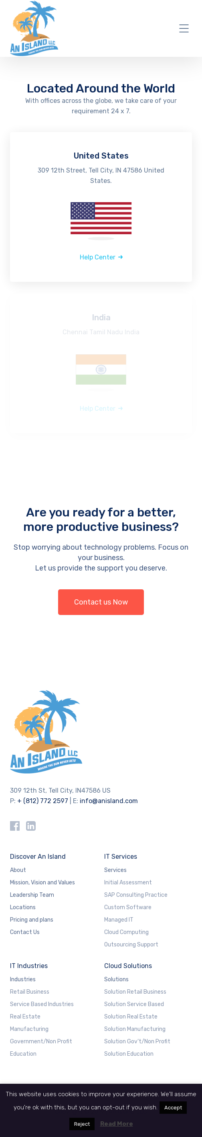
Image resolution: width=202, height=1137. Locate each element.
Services (115, 870)
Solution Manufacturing (135, 1029)
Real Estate (25, 1016)
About (18, 870)
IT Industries (29, 966)
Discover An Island (38, 856)
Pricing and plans (31, 919)
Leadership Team (32, 895)
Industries (23, 979)
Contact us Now (101, 602)
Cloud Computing (126, 932)
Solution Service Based (134, 1004)
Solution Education (129, 1054)
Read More (116, 1123)
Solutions (116, 979)
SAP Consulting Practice (136, 895)
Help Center (97, 257)
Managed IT (118, 919)
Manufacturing (29, 1029)
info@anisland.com (109, 801)
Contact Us (25, 932)
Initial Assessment (128, 882)
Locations (23, 907)
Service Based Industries (42, 1004)
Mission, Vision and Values (42, 882)
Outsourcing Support (131, 944)
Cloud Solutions (128, 966)
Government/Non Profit (41, 1041)
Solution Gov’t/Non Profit (137, 1041)
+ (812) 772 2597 (42, 801)
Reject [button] (82, 1124)
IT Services (120, 856)
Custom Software (128, 907)
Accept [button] (173, 1108)
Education (23, 1054)
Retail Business (29, 991)
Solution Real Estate (131, 1016)
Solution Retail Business (135, 991)
